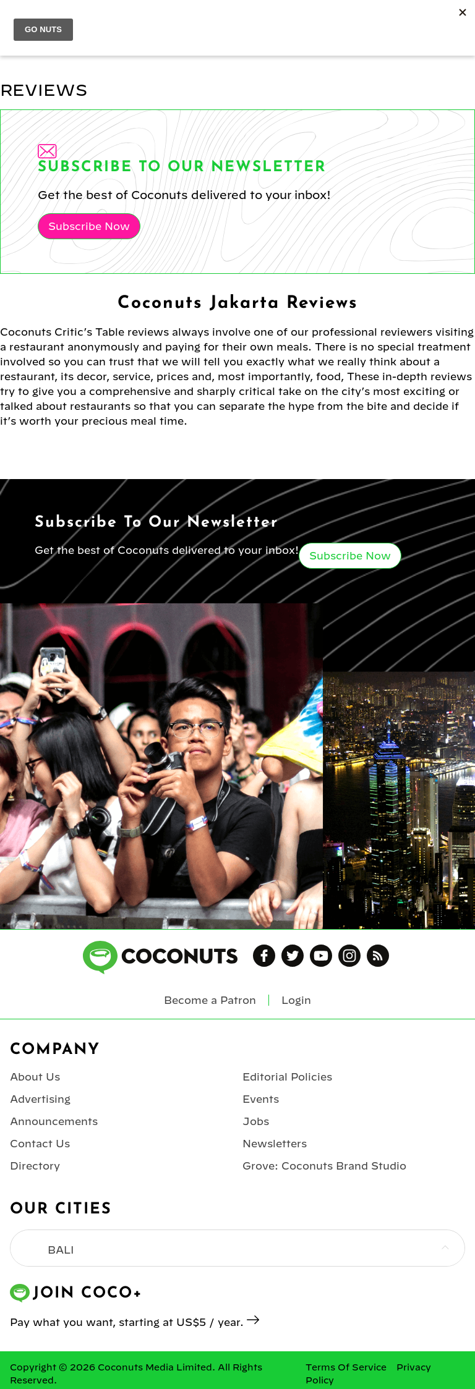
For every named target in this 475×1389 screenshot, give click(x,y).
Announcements (54, 1121)
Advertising (40, 1099)
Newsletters (274, 1143)
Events (260, 1099)
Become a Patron (210, 1000)
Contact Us (40, 1143)
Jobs (255, 1121)
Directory (35, 1165)
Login (296, 1000)
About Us (35, 1076)
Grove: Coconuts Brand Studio (324, 1165)
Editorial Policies (287, 1076)
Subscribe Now (89, 226)
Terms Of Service (346, 1367)
